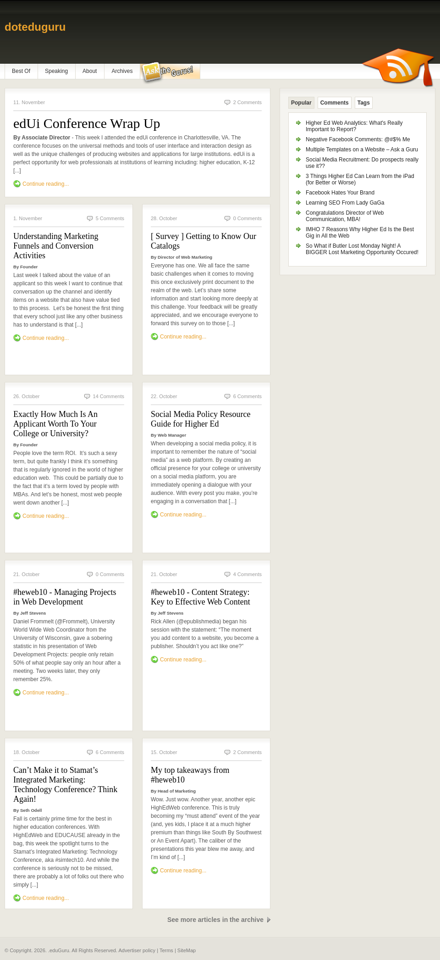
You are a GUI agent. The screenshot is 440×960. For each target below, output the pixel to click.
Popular (301, 103)
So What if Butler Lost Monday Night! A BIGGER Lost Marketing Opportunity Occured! (362, 249)
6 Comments (247, 396)
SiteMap (186, 950)
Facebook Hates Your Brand (340, 192)
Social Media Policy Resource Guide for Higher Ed (200, 419)
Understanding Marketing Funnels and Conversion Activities (55, 246)
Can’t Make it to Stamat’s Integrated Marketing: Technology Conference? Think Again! (65, 785)
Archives (121, 71)
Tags (364, 103)
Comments (334, 103)
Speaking (56, 71)
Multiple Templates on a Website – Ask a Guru (362, 149)
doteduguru (35, 27)
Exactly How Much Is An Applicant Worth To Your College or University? (55, 424)
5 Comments (110, 218)
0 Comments (247, 218)
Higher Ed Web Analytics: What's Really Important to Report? (354, 126)
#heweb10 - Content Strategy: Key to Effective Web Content (200, 597)
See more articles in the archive (215, 919)
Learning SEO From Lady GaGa (345, 203)
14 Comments (108, 396)
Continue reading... (45, 184)
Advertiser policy (136, 950)
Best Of (21, 71)
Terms (166, 950)
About (89, 71)
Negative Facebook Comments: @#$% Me (358, 139)
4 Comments (247, 574)
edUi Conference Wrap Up (86, 123)
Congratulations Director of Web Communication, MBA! (345, 216)
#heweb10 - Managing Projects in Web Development (64, 597)
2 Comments (247, 102)
